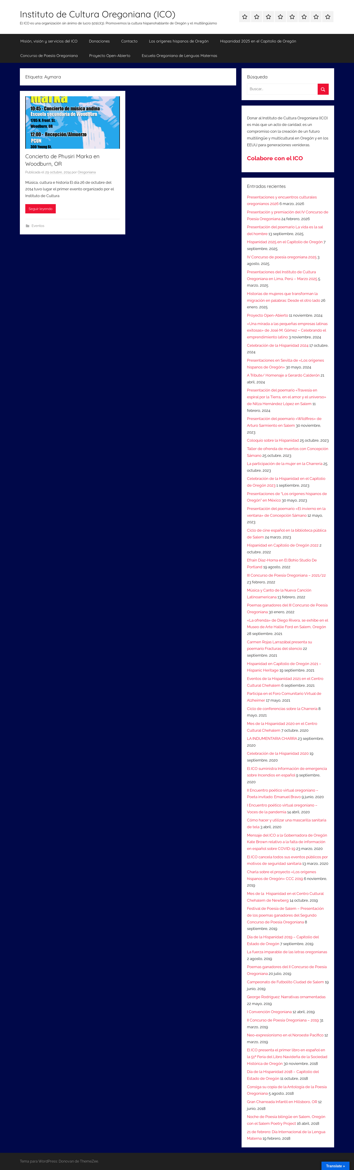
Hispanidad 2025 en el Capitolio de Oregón (258, 41)
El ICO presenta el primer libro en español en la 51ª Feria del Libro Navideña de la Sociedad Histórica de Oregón (287, 1057)
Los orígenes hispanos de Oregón (179, 41)
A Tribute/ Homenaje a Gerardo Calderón (283, 375)
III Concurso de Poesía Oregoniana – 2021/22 (286, 575)
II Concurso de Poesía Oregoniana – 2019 (283, 1020)
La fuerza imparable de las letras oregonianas (287, 952)
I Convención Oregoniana (269, 1012)
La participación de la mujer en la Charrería (284, 463)
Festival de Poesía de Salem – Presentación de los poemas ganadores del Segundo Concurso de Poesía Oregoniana (285, 915)
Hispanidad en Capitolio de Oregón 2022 (283, 545)
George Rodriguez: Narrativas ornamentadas (286, 997)
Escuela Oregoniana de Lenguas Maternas (179, 55)
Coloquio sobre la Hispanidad (273, 440)
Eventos (38, 226)
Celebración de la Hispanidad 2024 (277, 345)
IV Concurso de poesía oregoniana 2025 (282, 257)
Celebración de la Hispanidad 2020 (278, 753)
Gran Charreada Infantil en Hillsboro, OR (282, 1101)
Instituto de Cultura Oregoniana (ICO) (97, 14)
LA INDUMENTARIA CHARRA (272, 738)
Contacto (129, 41)
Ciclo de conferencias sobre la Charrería (282, 708)
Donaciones (99, 41)
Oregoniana (87, 172)
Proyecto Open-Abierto (109, 55)
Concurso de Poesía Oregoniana (49, 55)
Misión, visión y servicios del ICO (48, 41)
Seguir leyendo (40, 209)
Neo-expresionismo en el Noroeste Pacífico (285, 1035)
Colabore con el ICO (275, 158)
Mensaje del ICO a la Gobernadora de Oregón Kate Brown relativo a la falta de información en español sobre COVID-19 (287, 842)
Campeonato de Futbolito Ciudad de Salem (285, 982)
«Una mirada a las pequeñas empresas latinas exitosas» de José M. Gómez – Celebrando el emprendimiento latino (287, 330)
